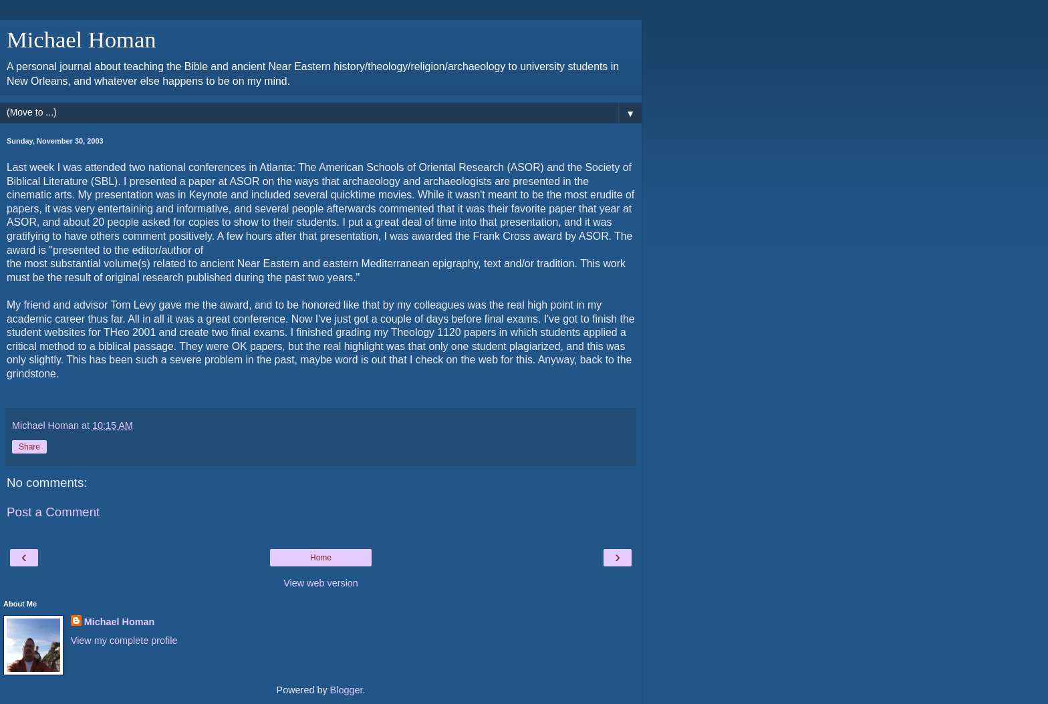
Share (29, 447)
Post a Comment (53, 512)
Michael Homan (81, 39)
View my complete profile (124, 640)
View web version (320, 583)
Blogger (346, 690)
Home (321, 557)
